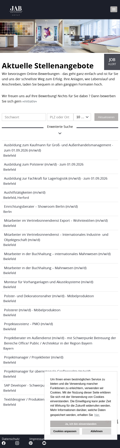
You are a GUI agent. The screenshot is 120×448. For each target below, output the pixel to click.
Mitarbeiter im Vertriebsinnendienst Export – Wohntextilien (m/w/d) (56, 220)
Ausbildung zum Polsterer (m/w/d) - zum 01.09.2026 (43, 164)
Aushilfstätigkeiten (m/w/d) (24, 192)
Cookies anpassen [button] (64, 431)
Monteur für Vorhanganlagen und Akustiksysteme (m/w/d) (48, 282)
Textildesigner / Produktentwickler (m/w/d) (36, 399)
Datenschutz (11, 439)
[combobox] (82, 117)
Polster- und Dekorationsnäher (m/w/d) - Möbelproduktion (49, 296)
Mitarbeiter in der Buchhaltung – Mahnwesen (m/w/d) (45, 268)
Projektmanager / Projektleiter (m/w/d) (33, 357)
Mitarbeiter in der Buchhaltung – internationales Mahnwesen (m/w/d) (57, 254)
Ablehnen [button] (97, 431)
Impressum (37, 439)
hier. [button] (97, 414)
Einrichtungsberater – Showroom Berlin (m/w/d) (41, 206)
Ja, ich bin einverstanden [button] (80, 423)
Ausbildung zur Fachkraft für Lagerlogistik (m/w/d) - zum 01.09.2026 (55, 178)
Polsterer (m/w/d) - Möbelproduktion (32, 310)
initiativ (29, 101)
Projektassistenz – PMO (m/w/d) (28, 324)
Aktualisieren (106, 117)
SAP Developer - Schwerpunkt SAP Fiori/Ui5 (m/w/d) (43, 385)
